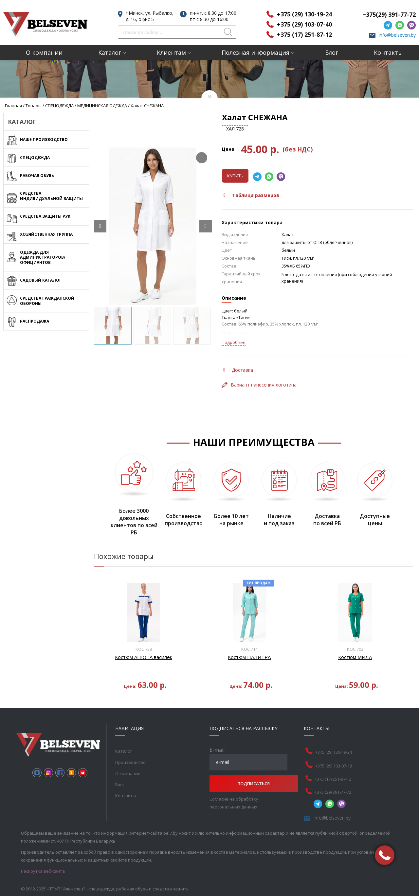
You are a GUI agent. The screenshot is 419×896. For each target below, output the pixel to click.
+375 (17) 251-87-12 (304, 34)
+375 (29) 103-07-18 (337, 766)
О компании (44, 52)
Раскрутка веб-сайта (43, 871)
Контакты (388, 52)
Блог (331, 52)
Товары (34, 106)
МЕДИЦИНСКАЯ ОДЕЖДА (102, 106)
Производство (130, 762)
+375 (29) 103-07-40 (304, 24)
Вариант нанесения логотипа (259, 385)
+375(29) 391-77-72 (389, 14)
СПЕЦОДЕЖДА (59, 106)
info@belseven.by (397, 35)
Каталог (109, 52)
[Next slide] (205, 226)
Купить (235, 176)
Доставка (238, 370)
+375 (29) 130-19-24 (304, 14)
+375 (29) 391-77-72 (337, 792)
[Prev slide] (100, 226)
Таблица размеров (251, 195)
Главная (13, 106)
